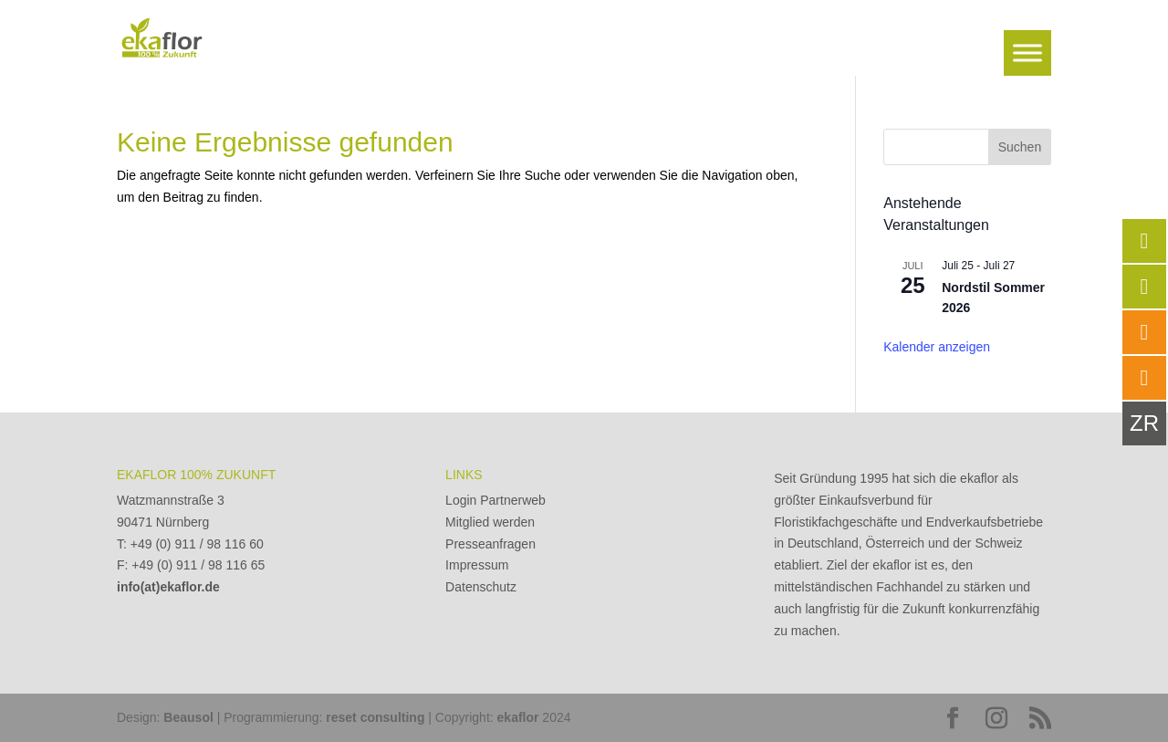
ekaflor (518, 717)
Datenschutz (480, 587)
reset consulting (375, 717)
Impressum (476, 565)
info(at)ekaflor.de (168, 587)
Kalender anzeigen (936, 347)
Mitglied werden (490, 522)
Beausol (188, 717)
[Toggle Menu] (1027, 52)
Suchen (1019, 147)
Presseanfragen (490, 544)
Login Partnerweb (495, 500)
